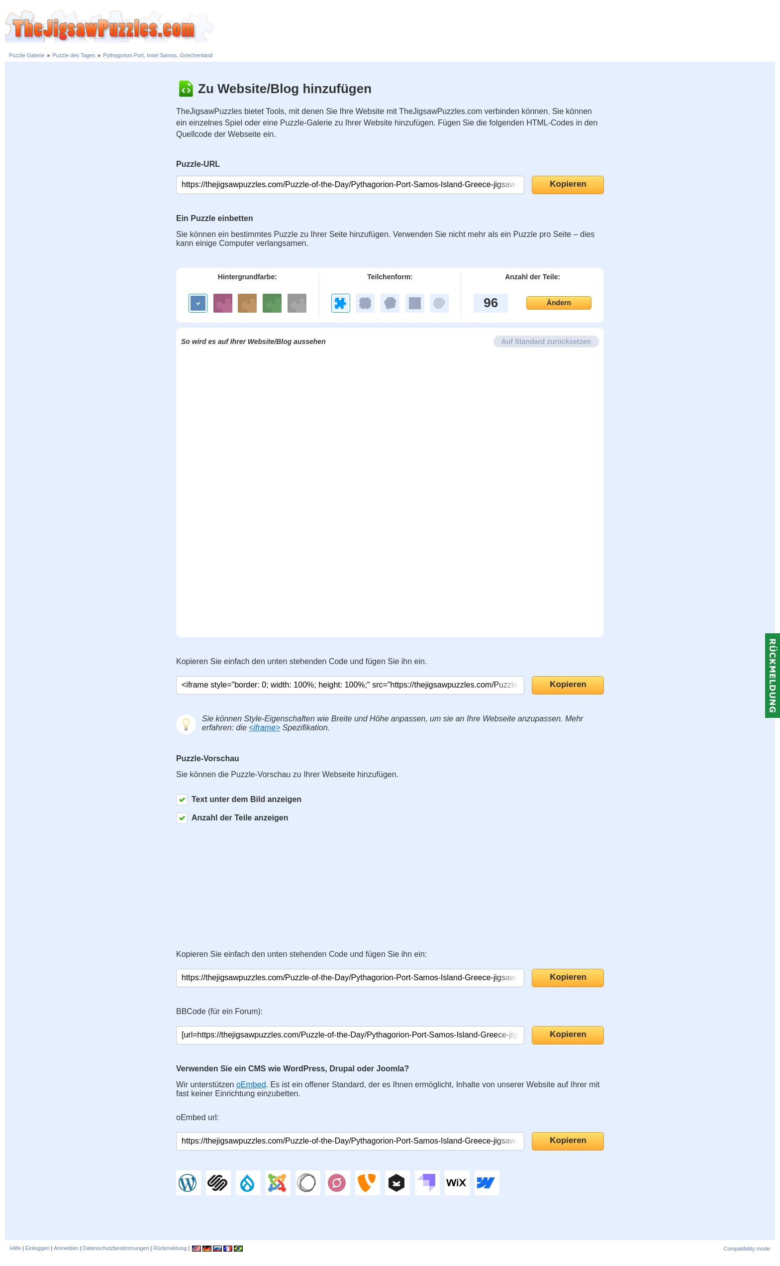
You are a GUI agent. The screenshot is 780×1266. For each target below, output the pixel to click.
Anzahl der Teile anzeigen (232, 818)
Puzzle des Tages (73, 55)
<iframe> (264, 727)
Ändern (559, 303)
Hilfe (15, 1248)
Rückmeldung (170, 1248)
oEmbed (251, 1084)
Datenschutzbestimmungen (116, 1248)
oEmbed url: (197, 1117)
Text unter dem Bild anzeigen (238, 800)
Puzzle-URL (198, 164)
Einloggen (37, 1248)
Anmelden (66, 1248)
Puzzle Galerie (27, 55)
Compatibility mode (746, 1249)
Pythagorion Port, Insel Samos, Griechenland (157, 55)
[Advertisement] (497, 27)
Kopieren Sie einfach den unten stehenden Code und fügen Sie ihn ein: (301, 954)
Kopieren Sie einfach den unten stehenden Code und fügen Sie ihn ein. (301, 661)
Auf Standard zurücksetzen (546, 341)
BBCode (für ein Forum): (219, 1011)
